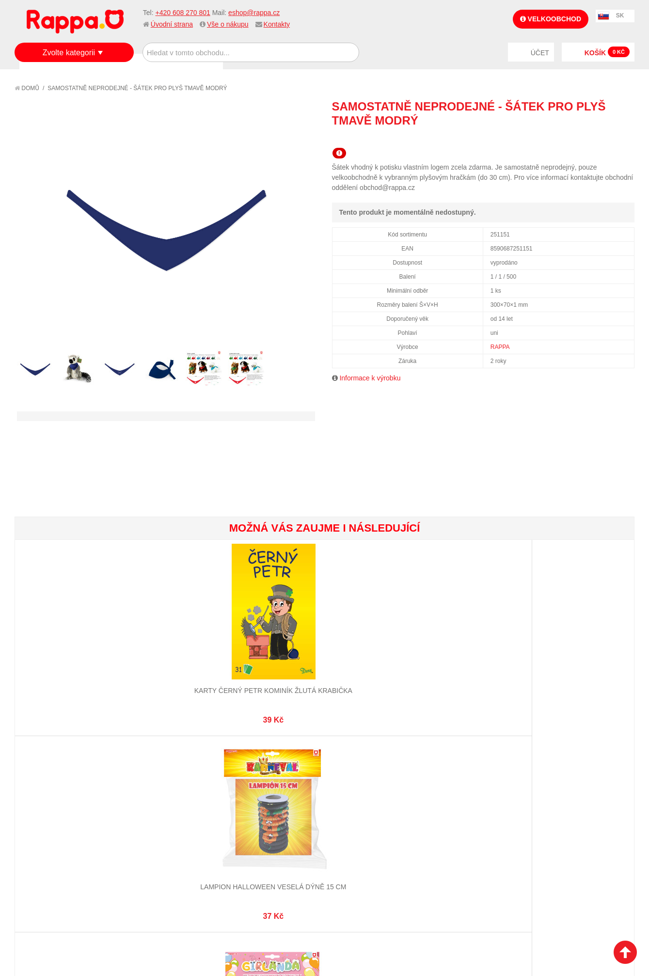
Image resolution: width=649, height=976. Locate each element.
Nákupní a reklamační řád (67, 815)
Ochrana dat (45, 839)
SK (620, 15)
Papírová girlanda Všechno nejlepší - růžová (273, 659)
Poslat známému (586, 138)
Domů (27, 88)
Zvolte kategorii (69, 52)
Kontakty (277, 24)
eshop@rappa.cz (254, 12)
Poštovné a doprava (58, 827)
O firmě (37, 791)
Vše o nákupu (228, 24)
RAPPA (500, 347)
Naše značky (45, 852)
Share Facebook (605, 138)
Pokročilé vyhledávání (165, 815)
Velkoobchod (550, 19)
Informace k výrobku (369, 378)
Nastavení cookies (300, 920)
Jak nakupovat (48, 804)
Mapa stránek (149, 791)
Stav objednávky (256, 804)
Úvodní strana (172, 24)
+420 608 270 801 (182, 12)
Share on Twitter (624, 138)
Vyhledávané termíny (162, 804)
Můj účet (243, 791)
